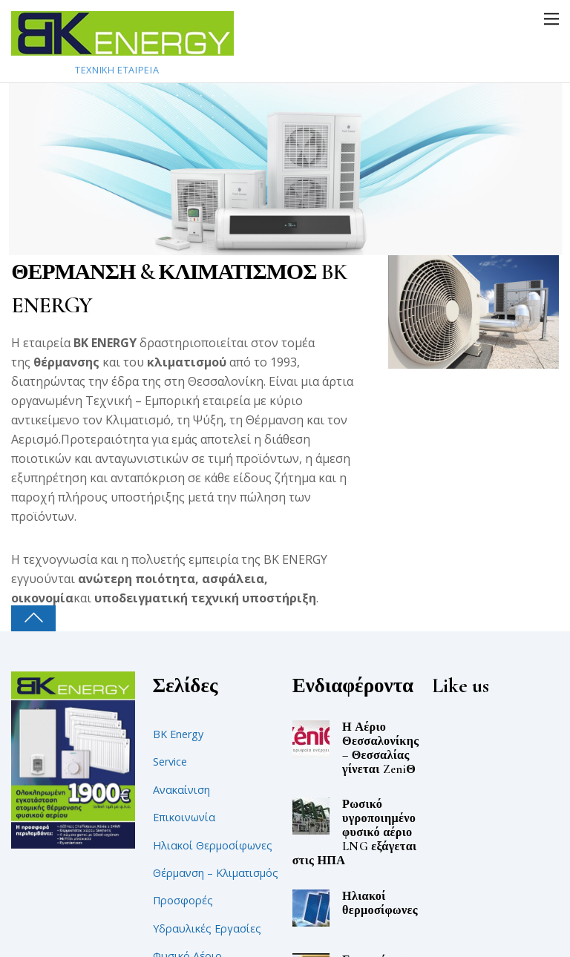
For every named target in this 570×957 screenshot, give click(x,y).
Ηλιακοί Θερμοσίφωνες (212, 845)
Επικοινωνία (184, 817)
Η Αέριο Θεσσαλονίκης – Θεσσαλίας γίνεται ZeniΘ (380, 748)
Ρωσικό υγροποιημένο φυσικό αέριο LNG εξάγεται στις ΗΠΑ (354, 833)
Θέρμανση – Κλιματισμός (215, 873)
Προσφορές (183, 900)
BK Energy (178, 734)
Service (170, 761)
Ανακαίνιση (181, 790)
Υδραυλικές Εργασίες (207, 928)
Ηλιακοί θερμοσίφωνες (380, 903)
